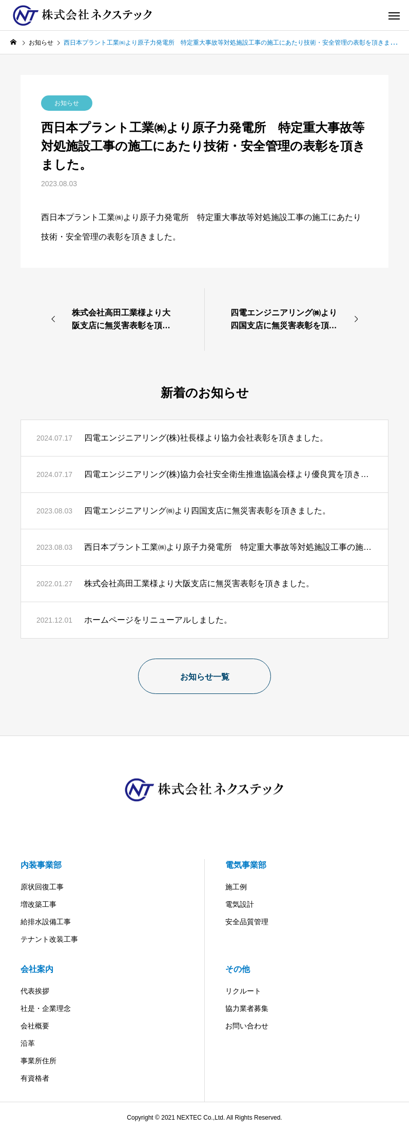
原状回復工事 (42, 887)
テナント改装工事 (49, 939)
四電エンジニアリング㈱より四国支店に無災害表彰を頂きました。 (207, 510)
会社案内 (37, 969)
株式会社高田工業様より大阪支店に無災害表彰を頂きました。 (199, 583)
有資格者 (35, 1078)
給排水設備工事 (46, 922)
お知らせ (66, 103)
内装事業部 (41, 865)
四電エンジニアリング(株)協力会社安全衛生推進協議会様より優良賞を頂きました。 (228, 474)
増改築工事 (38, 904)
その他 (237, 969)
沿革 (28, 1043)
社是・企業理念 (46, 1008)
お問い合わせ (246, 1026)
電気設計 (239, 904)
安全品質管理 (246, 922)
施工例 (236, 887)
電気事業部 (245, 865)
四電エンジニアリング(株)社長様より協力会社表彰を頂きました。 (206, 437)
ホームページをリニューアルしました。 (158, 619)
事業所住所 (38, 1061)
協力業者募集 (246, 1008)
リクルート (243, 991)
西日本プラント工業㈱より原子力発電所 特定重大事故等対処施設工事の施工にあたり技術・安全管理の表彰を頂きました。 (228, 547)
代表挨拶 (35, 991)
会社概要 (35, 1026)
